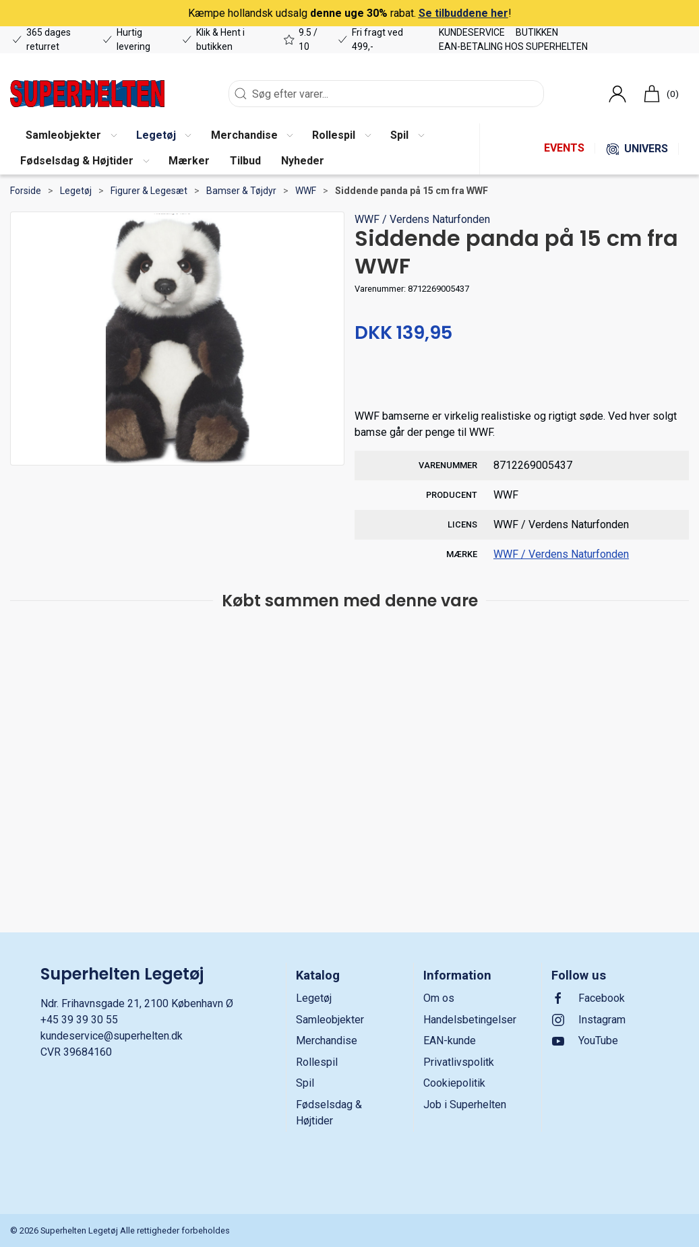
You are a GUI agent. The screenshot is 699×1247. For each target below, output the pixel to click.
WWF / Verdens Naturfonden (422, 219)
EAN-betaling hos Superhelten (513, 46)
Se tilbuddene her (463, 13)
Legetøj (76, 190)
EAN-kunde (449, 1040)
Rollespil (317, 1062)
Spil (305, 1083)
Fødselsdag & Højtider (329, 1112)
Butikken (537, 32)
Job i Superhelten (464, 1104)
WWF (305, 190)
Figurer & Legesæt (149, 190)
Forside (25, 190)
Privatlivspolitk (458, 1062)
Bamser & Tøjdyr (241, 190)
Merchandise (326, 1040)
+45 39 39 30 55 (79, 1019)
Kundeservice (472, 32)
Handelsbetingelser (469, 1019)
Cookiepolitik (454, 1083)
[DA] (87, 93)
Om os (438, 998)
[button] (71, 136)
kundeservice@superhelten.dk (111, 1035)
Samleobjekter (330, 1019)
